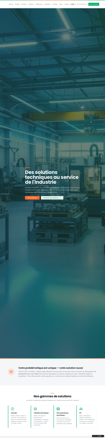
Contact (66, 4)
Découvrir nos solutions (52, 198)
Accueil (11, 4)
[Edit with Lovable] (97, 436)
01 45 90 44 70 (82, 4)
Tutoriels (55, 4)
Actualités (47, 4)
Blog (61, 4)
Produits (24, 4)
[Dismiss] (103, 436)
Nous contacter (93, 4)
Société (17, 4)
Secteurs (31, 4)
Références (39, 4)
